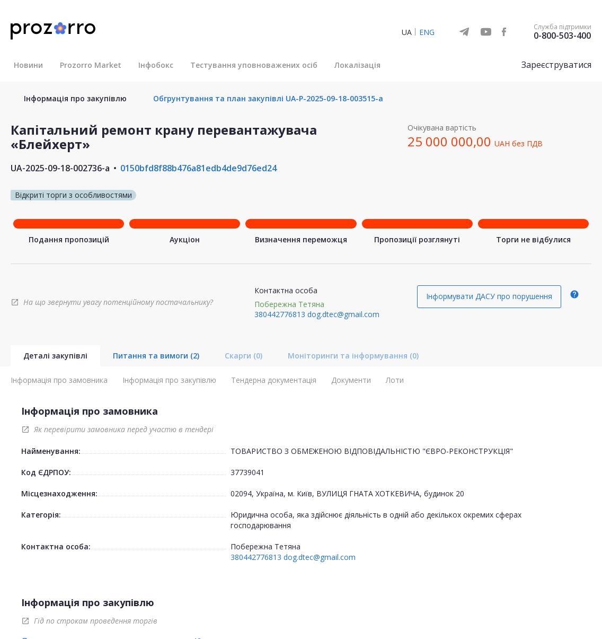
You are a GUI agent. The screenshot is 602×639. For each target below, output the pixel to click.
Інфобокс (155, 65)
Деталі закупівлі (55, 356)
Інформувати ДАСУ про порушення (489, 296)
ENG (427, 32)
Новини (28, 65)
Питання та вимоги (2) (156, 356)
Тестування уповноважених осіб (253, 65)
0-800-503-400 (562, 35)
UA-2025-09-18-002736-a (60, 168)
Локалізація (357, 65)
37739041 (247, 472)
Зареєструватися (556, 65)
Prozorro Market (90, 65)
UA (407, 32)
